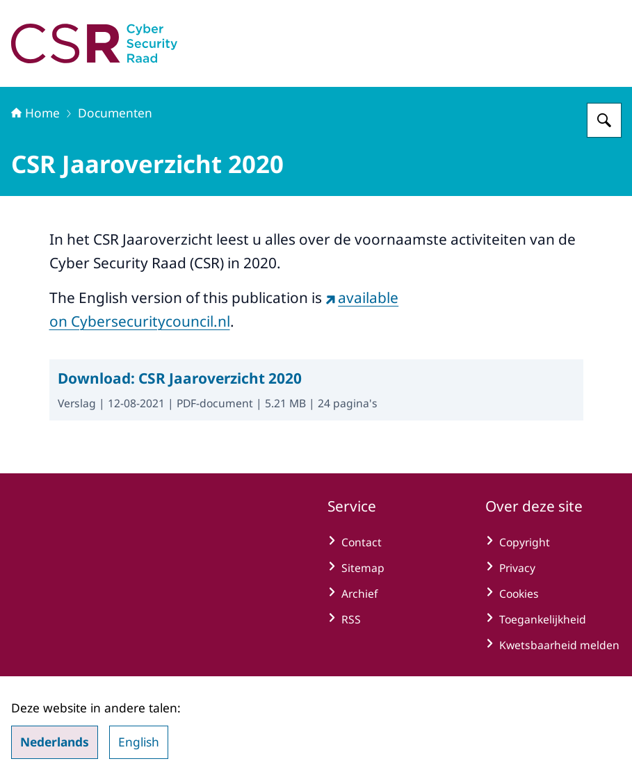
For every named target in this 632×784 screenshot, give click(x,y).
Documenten (115, 112)
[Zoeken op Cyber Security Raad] (604, 120)
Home (35, 112)
